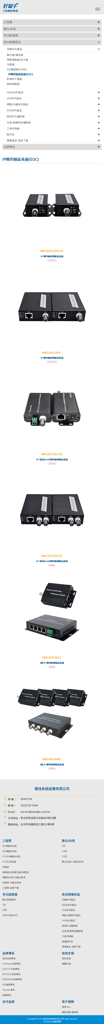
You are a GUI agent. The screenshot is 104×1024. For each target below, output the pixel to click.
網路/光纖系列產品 (17, 104)
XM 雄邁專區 (8, 984)
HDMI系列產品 (15, 92)
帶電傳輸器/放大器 (17, 60)
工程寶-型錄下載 (10, 887)
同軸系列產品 (14, 49)
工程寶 (8, 22)
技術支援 (66, 958)
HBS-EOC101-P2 (51, 454)
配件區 (10, 134)
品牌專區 (9, 147)
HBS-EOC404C (51, 759)
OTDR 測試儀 (9, 861)
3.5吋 (64, 856)
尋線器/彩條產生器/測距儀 (15, 872)
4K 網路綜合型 (9, 851)
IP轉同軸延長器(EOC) (20, 74)
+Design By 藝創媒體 (52, 1021)
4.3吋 (64, 851)
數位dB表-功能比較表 (73, 861)
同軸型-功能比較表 (11, 882)
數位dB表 (10, 29)
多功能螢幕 (11, 35)
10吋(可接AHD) (10, 915)
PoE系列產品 (68, 920)
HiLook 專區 (8, 989)
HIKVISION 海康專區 (12, 979)
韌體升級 (66, 963)
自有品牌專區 (9, 958)
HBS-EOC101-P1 (51, 555)
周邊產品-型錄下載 (17, 140)
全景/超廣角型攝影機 (19, 122)
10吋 (4, 909)
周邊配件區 (67, 941)
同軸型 (5, 866)
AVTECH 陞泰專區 (11, 974)
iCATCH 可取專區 (11, 968)
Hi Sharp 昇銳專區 (11, 963)
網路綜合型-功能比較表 (14, 877)
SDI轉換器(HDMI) (17, 69)
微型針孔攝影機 (16, 116)
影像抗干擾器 (14, 79)
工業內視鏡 (13, 128)
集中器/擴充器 (15, 55)
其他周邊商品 (12, 42)
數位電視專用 (9, 899)
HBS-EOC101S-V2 (51, 251)
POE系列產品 (14, 110)
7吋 (63, 845)
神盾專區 (6, 995)
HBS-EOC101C (51, 352)
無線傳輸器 (13, 84)
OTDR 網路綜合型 (11, 856)
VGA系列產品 (14, 98)
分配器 (10, 64)
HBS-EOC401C (51, 657)
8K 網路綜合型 (9, 845)
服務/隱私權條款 (70, 1012)
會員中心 (66, 1006)
